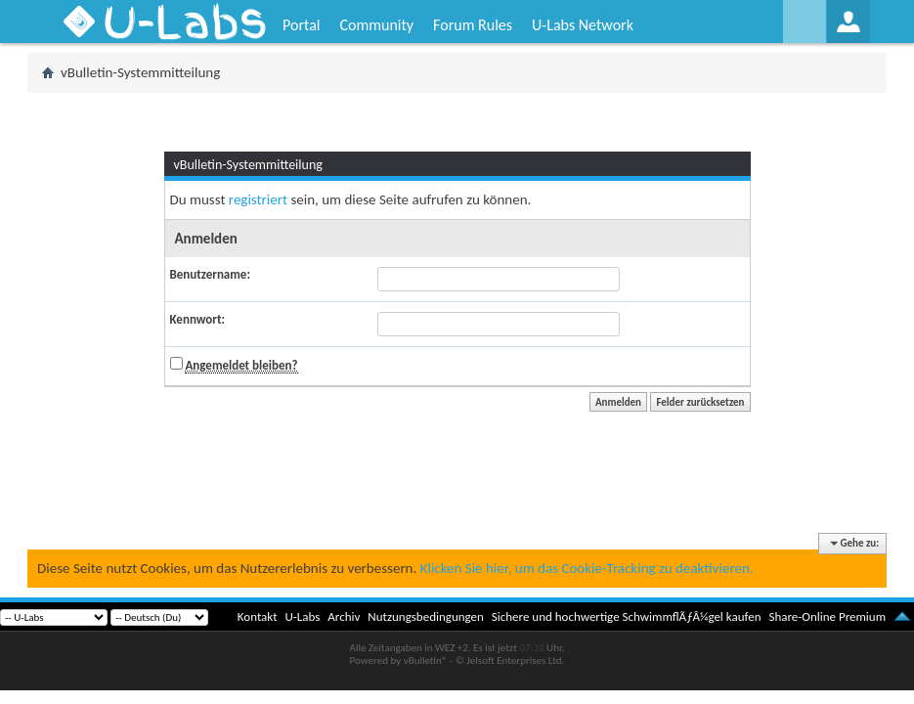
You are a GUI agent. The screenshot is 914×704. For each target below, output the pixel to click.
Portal (301, 25)
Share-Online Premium (827, 616)
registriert (258, 199)
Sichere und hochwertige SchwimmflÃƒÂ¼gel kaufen (627, 616)
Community (376, 25)
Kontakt (258, 616)
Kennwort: (198, 319)
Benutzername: (210, 274)
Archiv (343, 616)
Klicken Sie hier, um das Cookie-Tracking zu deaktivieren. (587, 568)
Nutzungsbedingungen (426, 616)
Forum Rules (472, 25)
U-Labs (303, 616)
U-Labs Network (582, 25)
